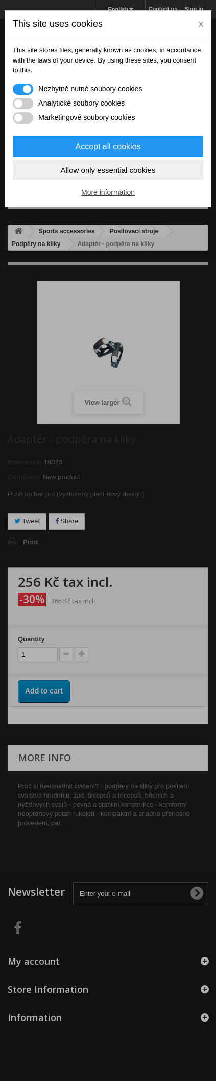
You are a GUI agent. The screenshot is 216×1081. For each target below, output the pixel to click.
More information (108, 192)
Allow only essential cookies (108, 170)
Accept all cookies (107, 146)
